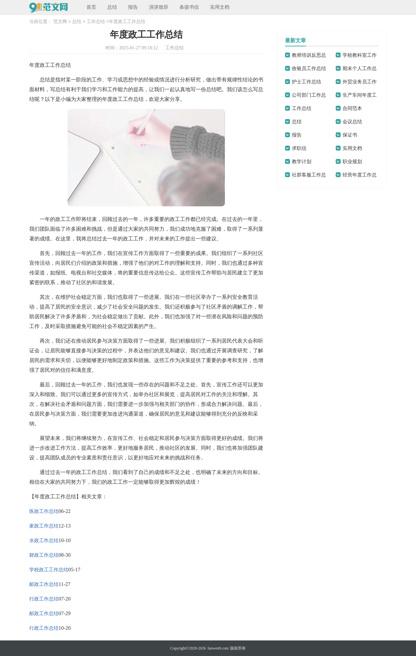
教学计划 (301, 161)
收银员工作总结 (309, 68)
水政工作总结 (43, 540)
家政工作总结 (43, 525)
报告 (133, 7)
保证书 (350, 135)
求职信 (299, 148)
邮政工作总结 (43, 584)
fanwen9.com (217, 648)
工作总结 (96, 21)
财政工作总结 (43, 555)
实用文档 (219, 7)
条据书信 (189, 7)
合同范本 (352, 108)
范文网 (60, 21)
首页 (91, 7)
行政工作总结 (43, 598)
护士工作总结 (306, 81)
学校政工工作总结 (48, 569)
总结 (112, 7)
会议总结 (352, 121)
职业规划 (352, 161)
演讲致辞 (158, 7)
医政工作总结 (43, 511)
